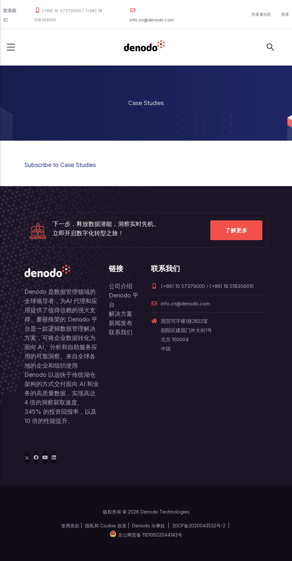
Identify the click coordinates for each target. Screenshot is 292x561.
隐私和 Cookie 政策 (106, 525)
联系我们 (120, 332)
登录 (285, 14)
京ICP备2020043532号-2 (198, 525)
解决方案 (120, 313)
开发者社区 (261, 14)
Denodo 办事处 (148, 525)
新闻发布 (120, 323)
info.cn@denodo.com (152, 19)
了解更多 (236, 230)
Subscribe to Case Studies (60, 164)
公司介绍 (120, 286)
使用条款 (70, 525)
